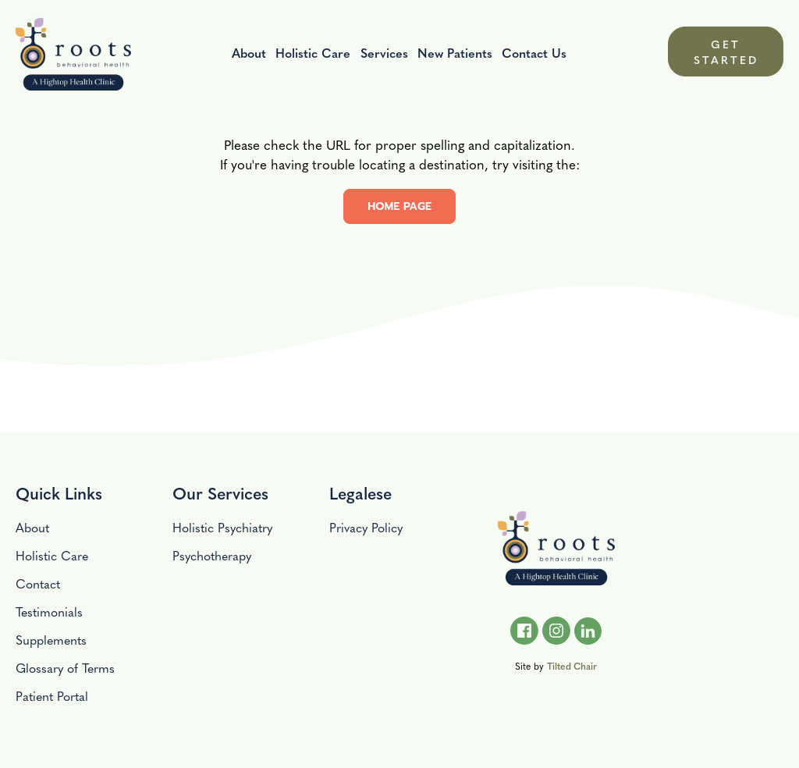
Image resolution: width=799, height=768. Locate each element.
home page (399, 206)
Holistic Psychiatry (222, 527)
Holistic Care (312, 53)
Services (384, 53)
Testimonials (49, 611)
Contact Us (534, 53)
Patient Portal (52, 696)
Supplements (51, 640)
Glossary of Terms (65, 668)
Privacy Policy (366, 527)
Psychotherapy (211, 555)
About (249, 53)
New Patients (454, 53)
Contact (38, 583)
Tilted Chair (572, 666)
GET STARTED (726, 51)
